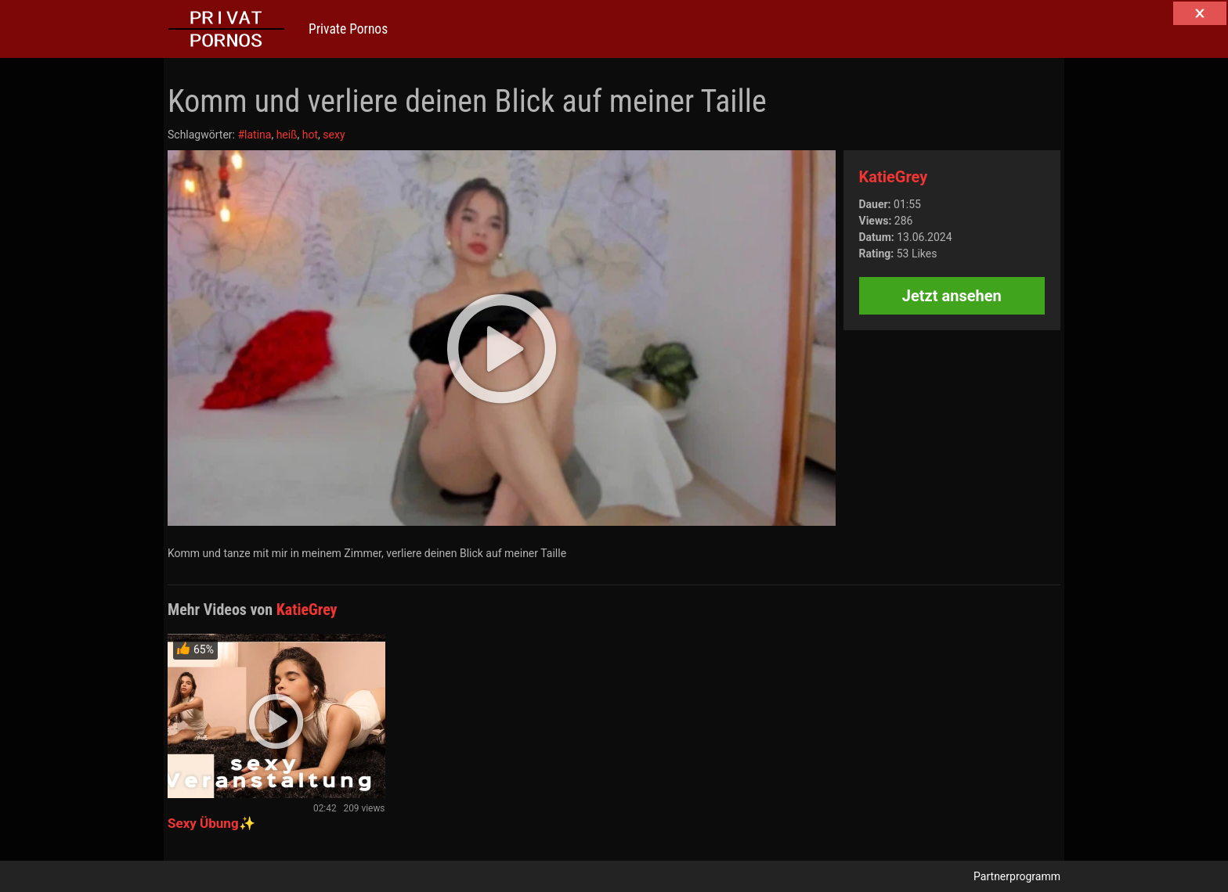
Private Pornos (348, 29)
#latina (254, 134)
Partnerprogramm (1016, 876)
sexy (334, 134)
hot (310, 134)
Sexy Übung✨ (211, 823)
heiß (287, 134)
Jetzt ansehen (952, 295)
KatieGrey (893, 176)
